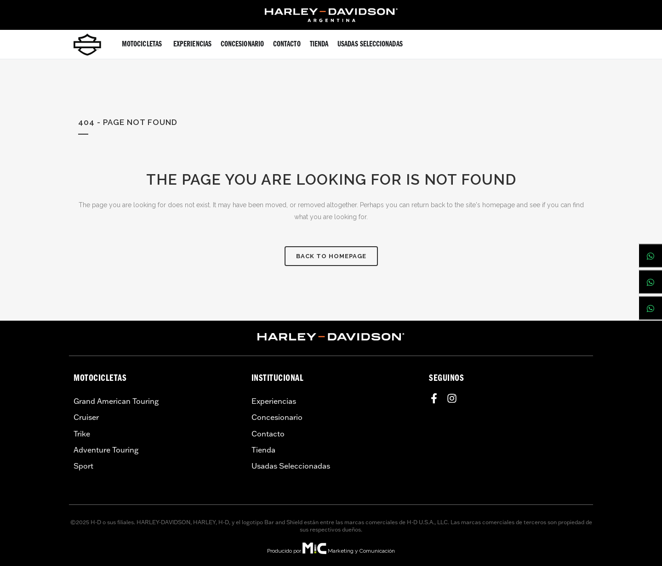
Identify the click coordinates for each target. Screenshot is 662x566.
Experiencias (273, 401)
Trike (82, 433)
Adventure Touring (106, 449)
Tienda (263, 449)
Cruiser (86, 417)
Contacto (268, 433)
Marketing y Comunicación (361, 551)
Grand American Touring (116, 401)
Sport (83, 465)
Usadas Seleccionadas (290, 465)
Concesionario (276, 417)
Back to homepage (331, 256)
